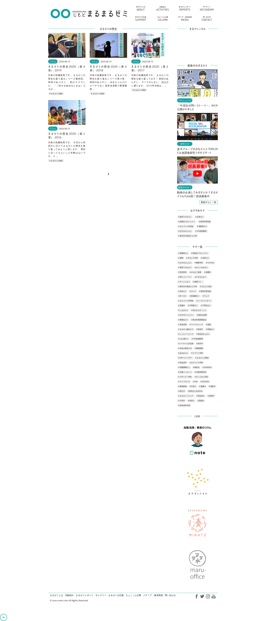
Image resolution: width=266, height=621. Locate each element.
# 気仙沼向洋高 (184, 405)
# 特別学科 (182, 272)
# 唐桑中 (207, 272)
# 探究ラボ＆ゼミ (185, 217)
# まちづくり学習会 (185, 226)
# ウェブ (206, 296)
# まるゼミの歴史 (56, 93)
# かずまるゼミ (200, 277)
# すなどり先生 (206, 286)
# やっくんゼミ (184, 282)
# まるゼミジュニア (185, 396)
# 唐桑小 (202, 386)
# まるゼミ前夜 (195, 272)
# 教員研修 (182, 386)
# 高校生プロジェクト (186, 221)
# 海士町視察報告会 (198, 320)
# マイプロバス (184, 381)
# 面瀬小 (200, 401)
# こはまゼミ (183, 310)
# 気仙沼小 (200, 396)
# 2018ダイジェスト (186, 315)
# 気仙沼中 (182, 362)
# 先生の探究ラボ (185, 348)
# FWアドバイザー (185, 358)
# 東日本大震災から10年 (187, 236)
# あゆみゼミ (183, 353)
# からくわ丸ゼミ (201, 267)
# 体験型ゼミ (202, 226)
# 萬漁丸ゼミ (183, 320)
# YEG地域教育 (201, 231)
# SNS (195, 381)
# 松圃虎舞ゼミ (184, 367)
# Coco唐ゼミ (183, 339)
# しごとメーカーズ (185, 334)
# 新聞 (180, 258)
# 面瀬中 (181, 305)
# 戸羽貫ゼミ (193, 305)
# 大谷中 (181, 401)
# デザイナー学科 (185, 377)
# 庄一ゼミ (182, 296)
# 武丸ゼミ (182, 291)
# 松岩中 (199, 329)
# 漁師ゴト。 (198, 282)
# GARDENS (207, 367)
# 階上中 (181, 391)
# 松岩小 (191, 401)
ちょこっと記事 (133, 595)
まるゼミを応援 (116, 595)
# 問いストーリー (185, 277)
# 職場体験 (199, 348)
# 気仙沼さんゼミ (203, 334)
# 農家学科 (199, 263)
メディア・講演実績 (153, 595)
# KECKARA (205, 381)
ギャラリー (100, 595)
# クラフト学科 (197, 353)
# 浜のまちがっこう (198, 310)
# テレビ (193, 291)
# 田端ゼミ (210, 329)
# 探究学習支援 (205, 221)
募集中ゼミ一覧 (208, 202)
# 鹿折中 (212, 386)
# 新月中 (199, 343)
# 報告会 (196, 367)
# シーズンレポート (204, 301)
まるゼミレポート (84, 595)
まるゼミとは (56, 595)
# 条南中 (211, 396)
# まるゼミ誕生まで (185, 329)
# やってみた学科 (201, 377)
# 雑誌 (208, 324)
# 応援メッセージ (185, 372)
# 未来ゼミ (199, 217)
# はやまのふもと (185, 231)
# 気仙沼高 (182, 324)
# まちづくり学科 (196, 362)
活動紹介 (69, 595)
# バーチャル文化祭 (185, 343)
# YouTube (210, 263)
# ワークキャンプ (196, 324)
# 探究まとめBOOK (195, 391)
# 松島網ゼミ (195, 296)
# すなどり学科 (192, 258)
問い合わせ (170, 595)
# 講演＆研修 (202, 315)
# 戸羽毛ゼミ (206, 305)
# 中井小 (193, 386)
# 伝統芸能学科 (200, 372)
